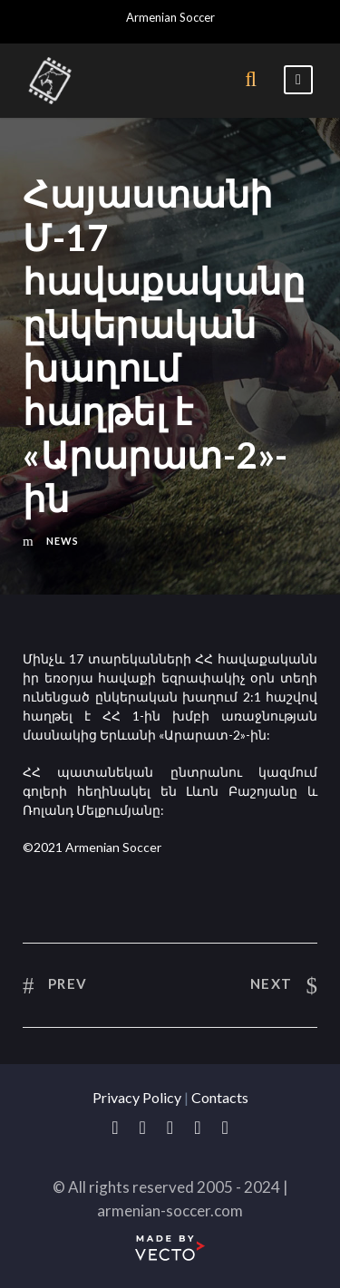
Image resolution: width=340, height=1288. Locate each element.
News (62, 541)
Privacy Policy (136, 1097)
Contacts (219, 1097)
